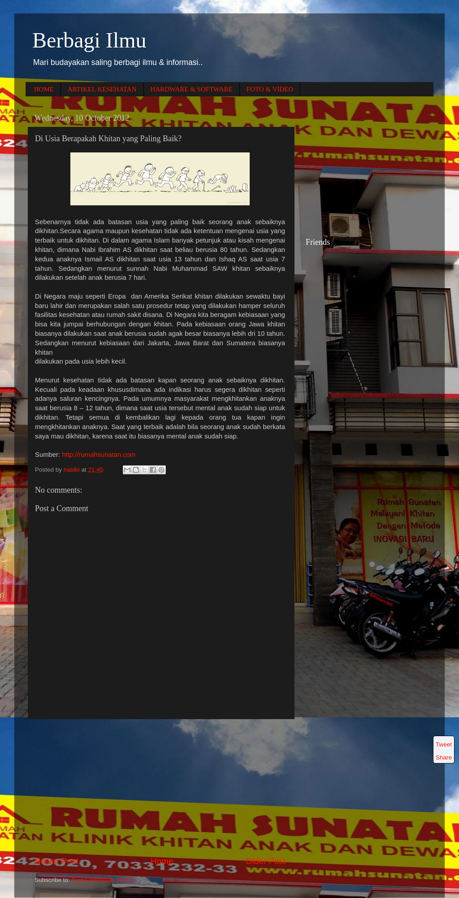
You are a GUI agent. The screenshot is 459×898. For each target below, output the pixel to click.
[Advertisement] (160, 787)
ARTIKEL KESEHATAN (102, 89)
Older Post (266, 861)
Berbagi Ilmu (89, 40)
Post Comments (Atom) (103, 879)
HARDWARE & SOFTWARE (192, 89)
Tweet (444, 744)
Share (444, 757)
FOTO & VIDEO (270, 89)
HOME (44, 89)
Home (162, 861)
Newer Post (56, 861)
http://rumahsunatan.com (98, 454)
